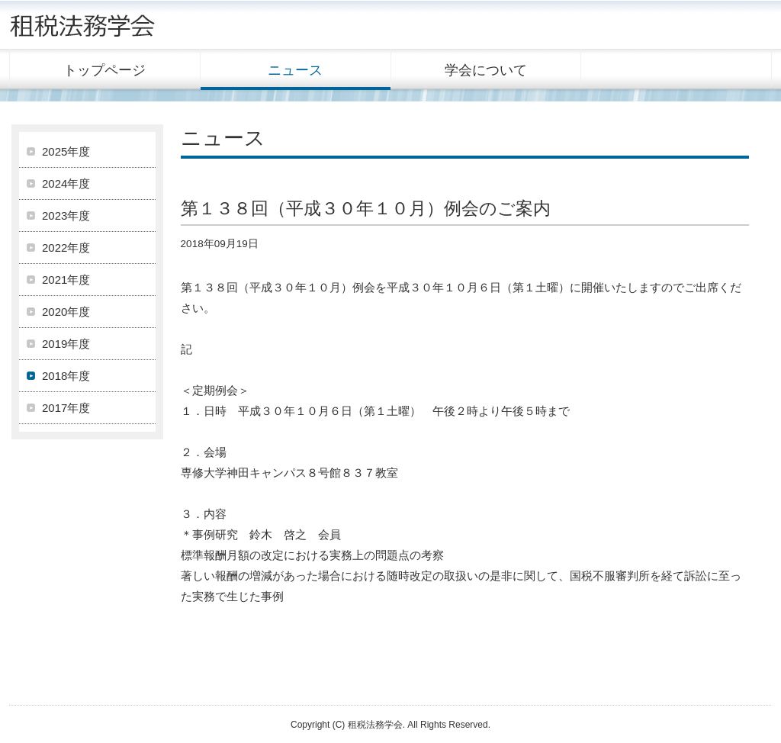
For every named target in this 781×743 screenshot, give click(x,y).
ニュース (295, 70)
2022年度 (66, 247)
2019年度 (66, 343)
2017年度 (66, 407)
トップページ (104, 70)
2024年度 (66, 183)
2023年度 (66, 215)
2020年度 (66, 311)
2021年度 (66, 279)
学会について (486, 70)
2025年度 (66, 151)
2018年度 (66, 375)
